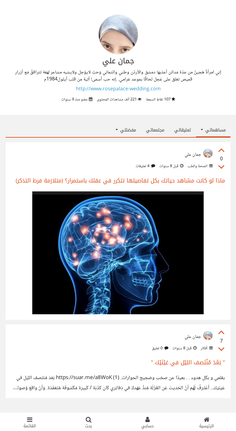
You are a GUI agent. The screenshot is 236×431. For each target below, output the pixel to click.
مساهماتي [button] (213, 130)
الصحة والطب (200, 166)
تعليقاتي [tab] (182, 130)
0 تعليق (160, 348)
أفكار (206, 348)
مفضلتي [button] (126, 130)
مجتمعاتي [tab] (155, 130)
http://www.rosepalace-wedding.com (118, 89)
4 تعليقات (145, 166)
